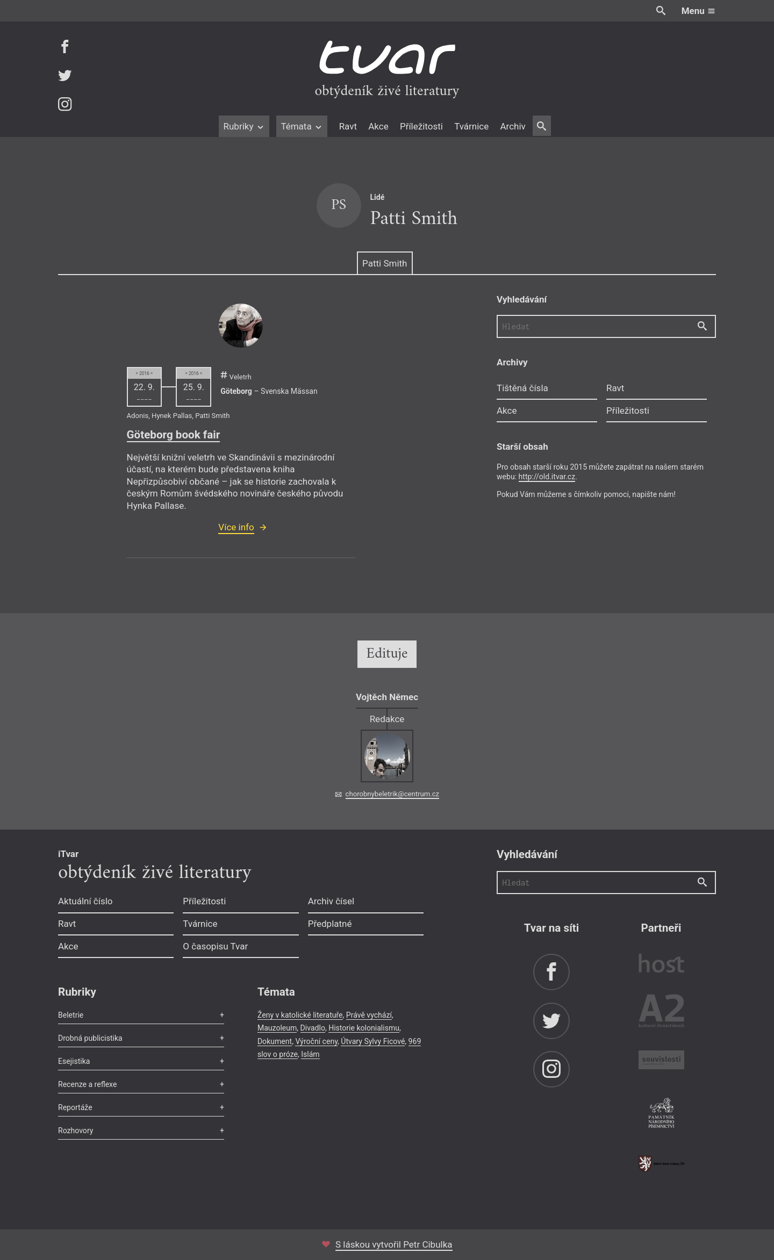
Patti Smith (384, 263)
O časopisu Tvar (215, 946)
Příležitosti (421, 126)
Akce (378, 126)
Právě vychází (369, 1015)
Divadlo (312, 1028)
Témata (302, 126)
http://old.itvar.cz (547, 476)
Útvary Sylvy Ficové (373, 1041)
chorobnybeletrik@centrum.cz (392, 794)
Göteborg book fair (173, 434)
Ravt (348, 126)
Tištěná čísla (522, 388)
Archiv (512, 126)
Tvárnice (471, 126)
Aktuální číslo (85, 901)
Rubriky (243, 126)
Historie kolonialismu (363, 1028)
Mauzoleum (277, 1028)
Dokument (274, 1041)
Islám (310, 1054)
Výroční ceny (316, 1041)
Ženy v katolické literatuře (300, 1015)
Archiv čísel (331, 901)
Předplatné (330, 923)
